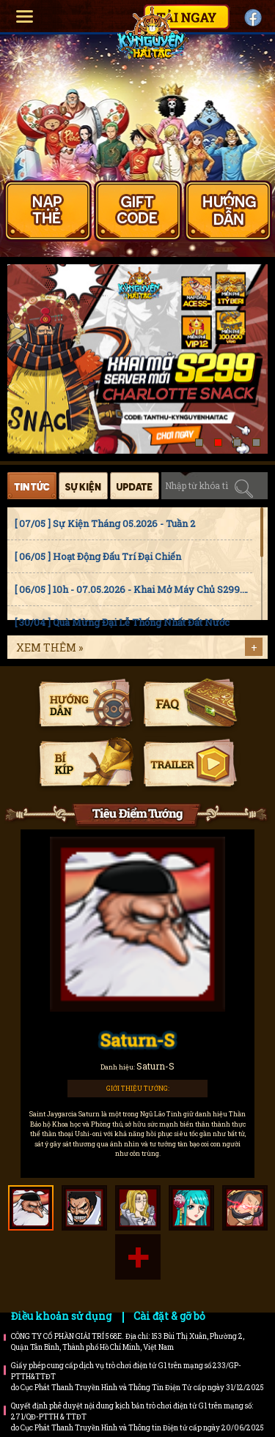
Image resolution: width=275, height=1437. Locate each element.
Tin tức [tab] (31, 485)
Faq (190, 705)
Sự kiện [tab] (83, 485)
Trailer (190, 764)
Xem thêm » (49, 647)
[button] (199, 442)
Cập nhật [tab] (134, 485)
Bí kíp (85, 764)
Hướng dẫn (85, 705)
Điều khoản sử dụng (61, 1316)
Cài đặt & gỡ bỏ (169, 1316)
